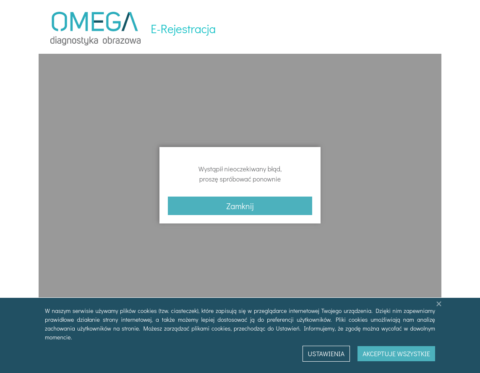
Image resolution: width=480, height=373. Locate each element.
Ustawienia (326, 353)
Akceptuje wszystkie (396, 353)
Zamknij (239, 205)
